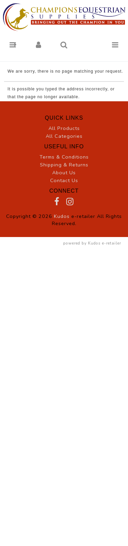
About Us (64, 172)
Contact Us (64, 180)
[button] (12, 45)
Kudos (62, 216)
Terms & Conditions (64, 156)
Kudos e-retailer (104, 243)
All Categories (64, 136)
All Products (64, 128)
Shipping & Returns (64, 164)
